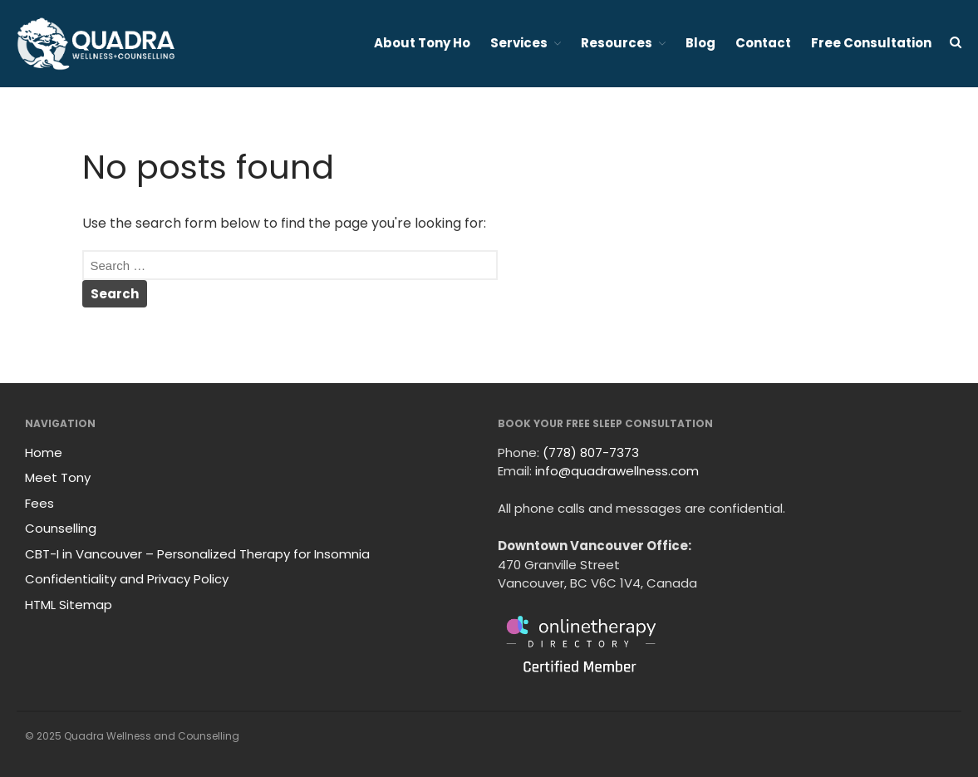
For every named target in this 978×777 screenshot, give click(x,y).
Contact (763, 43)
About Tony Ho (422, 43)
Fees (39, 503)
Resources (616, 43)
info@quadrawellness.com (617, 470)
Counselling (60, 528)
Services (519, 43)
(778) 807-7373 (591, 452)
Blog (700, 43)
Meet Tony (58, 477)
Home (43, 452)
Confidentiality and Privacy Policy (127, 579)
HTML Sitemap (68, 604)
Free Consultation (871, 43)
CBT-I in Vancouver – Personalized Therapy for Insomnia (197, 554)
